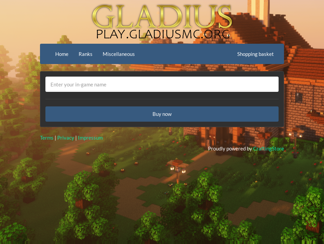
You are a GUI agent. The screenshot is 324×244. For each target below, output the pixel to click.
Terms (47, 138)
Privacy (65, 138)
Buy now (162, 114)
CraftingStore (268, 148)
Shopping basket (255, 54)
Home (61, 54)
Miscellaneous (119, 54)
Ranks (86, 54)
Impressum (90, 138)
